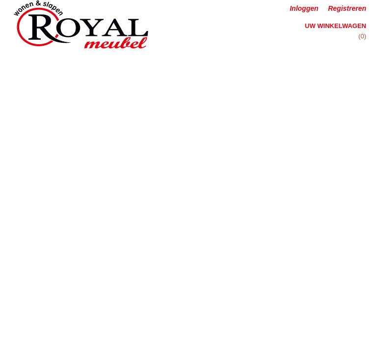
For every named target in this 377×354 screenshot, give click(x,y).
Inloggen (304, 8)
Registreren (347, 8)
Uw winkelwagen (335, 26)
